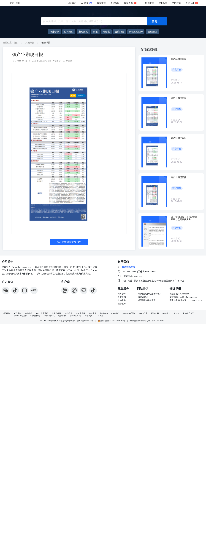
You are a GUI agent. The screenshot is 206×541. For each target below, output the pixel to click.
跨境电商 (92, 313)
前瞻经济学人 (49, 316)
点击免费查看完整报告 (69, 241)
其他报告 (29, 42)
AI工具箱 (17, 313)
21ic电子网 (80, 313)
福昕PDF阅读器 (20, 316)
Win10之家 (143, 313)
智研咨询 (104, 313)
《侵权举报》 (143, 297)
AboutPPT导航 (128, 313)
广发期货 (56, 61)
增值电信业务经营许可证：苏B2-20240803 (146, 321)
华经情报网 (56, 313)
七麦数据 (62, 316)
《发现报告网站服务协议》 (149, 294)
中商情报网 (35, 316)
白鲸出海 (99, 316)
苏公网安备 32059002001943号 (112, 321)
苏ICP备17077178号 (85, 321)
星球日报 (88, 316)
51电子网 (68, 313)
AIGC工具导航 (42, 313)
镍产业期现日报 (27, 54)
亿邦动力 (166, 313)
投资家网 (155, 313)
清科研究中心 (75, 316)
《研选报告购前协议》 (147, 300)
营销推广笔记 (188, 313)
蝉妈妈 (176, 313)
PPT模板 (115, 313)
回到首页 (72, 3)
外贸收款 (28, 313)
